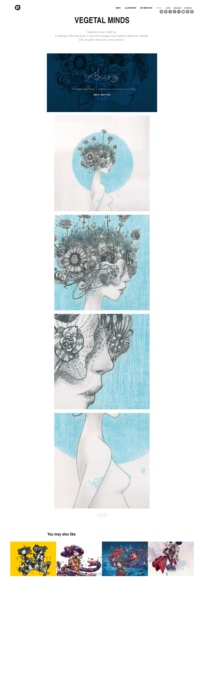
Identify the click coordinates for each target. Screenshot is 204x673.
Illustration (130, 8)
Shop (168, 8)
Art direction (146, 8)
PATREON (188, 8)
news (118, 8)
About (159, 8)
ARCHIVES (177, 8)
